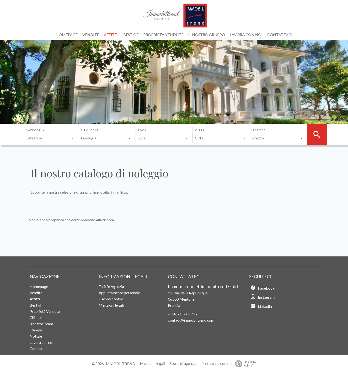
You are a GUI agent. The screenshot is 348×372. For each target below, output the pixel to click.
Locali (144, 130)
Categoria (35, 130)
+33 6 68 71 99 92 (183, 314)
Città (200, 130)
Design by (244, 363)
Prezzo (259, 130)
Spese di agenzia (183, 363)
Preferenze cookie (216, 363)
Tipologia (90, 130)
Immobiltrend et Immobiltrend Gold (203, 286)
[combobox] (49, 138)
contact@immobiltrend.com (191, 320)
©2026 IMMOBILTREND (113, 363)
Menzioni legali (152, 363)
